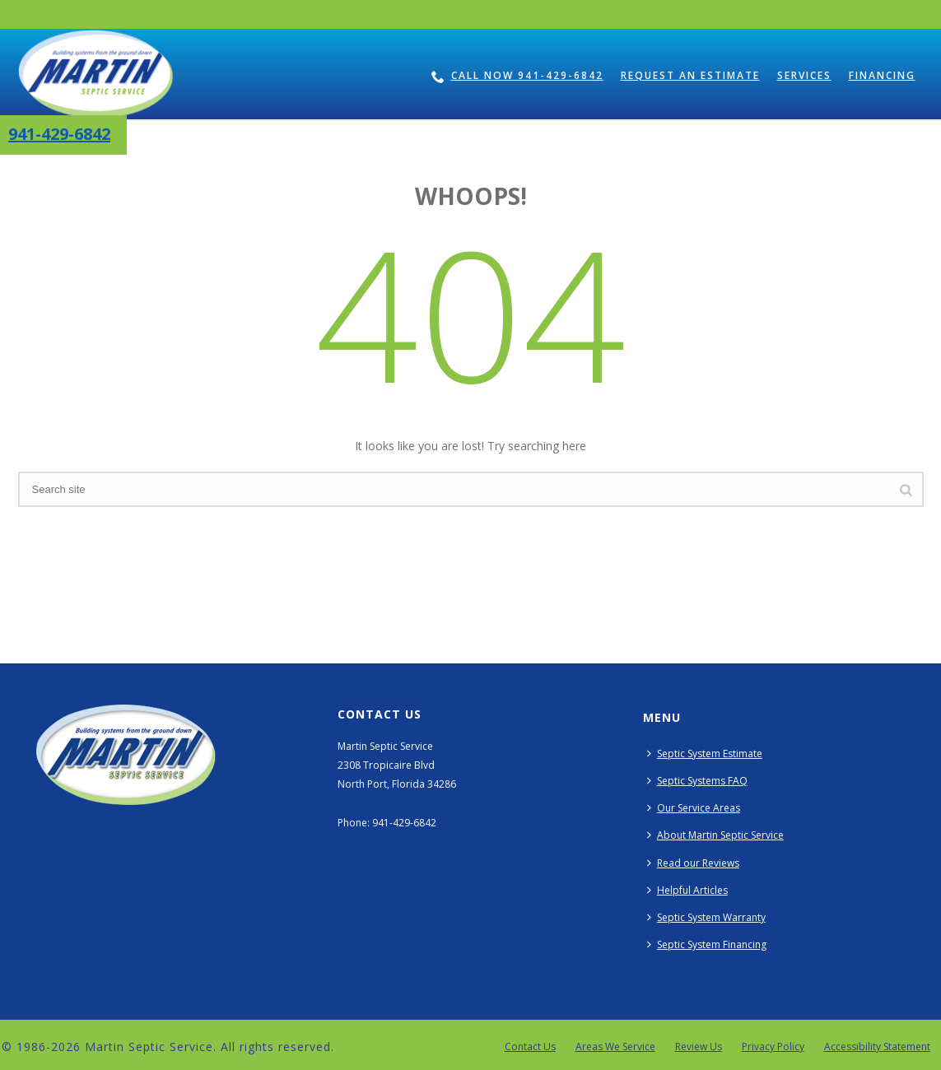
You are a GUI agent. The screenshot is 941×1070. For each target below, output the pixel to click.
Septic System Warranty (706, 917)
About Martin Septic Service (715, 835)
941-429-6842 (59, 134)
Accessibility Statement (877, 1047)
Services (804, 75)
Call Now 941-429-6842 (517, 75)
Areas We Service (615, 1047)
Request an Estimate (690, 75)
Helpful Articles (687, 890)
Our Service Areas (693, 808)
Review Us (698, 1047)
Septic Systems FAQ (697, 781)
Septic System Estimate (704, 754)
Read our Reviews (693, 863)
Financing (882, 75)
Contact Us (530, 1047)
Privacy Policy (773, 1047)
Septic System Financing (706, 944)
